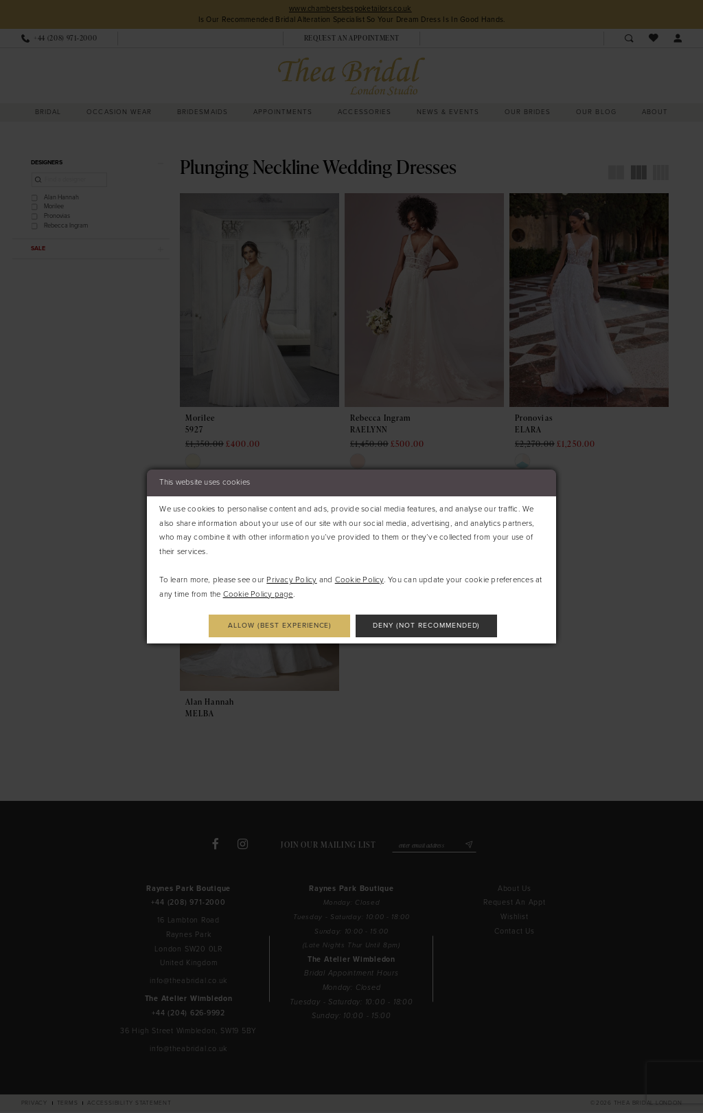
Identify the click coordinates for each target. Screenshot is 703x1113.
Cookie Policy (359, 579)
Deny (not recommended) (429, 625)
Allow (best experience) (277, 625)
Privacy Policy (291, 579)
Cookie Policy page (258, 593)
